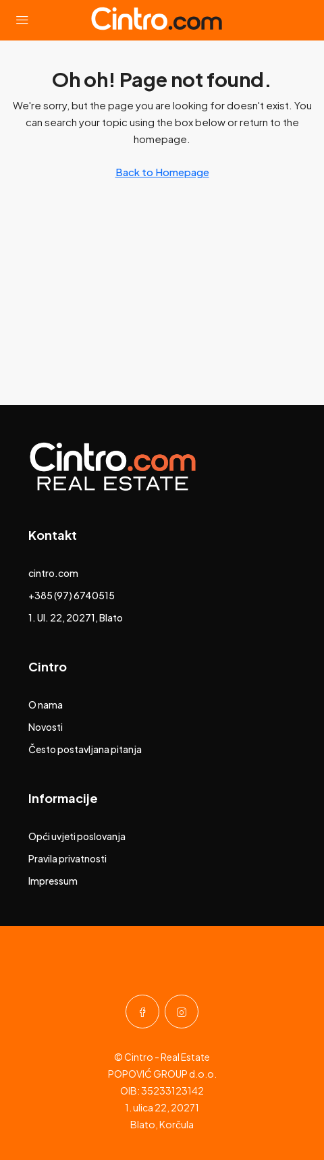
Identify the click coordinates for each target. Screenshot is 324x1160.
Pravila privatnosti (67, 858)
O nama (45, 704)
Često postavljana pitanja (85, 749)
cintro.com (53, 573)
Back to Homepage (162, 171)
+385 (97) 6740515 (71, 595)
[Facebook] (142, 1011)
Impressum (53, 881)
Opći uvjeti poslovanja (77, 836)
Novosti (45, 727)
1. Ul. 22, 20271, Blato (75, 617)
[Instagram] (181, 1011)
